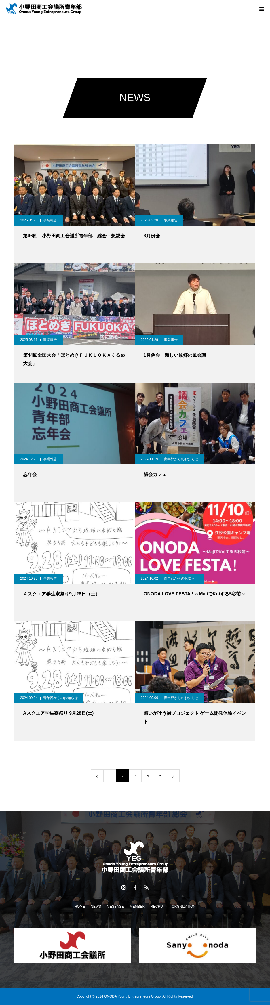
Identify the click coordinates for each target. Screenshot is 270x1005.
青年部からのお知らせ (181, 459)
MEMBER (137, 907)
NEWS (96, 907)
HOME (80, 907)
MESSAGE (115, 907)
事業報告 (50, 220)
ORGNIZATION (183, 907)
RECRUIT (158, 907)
